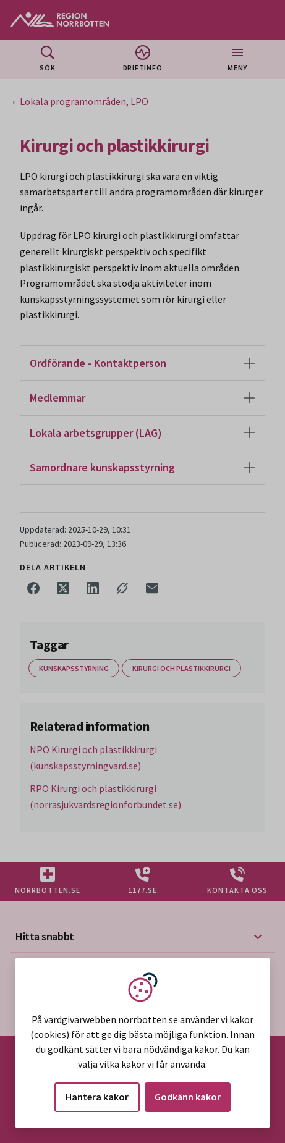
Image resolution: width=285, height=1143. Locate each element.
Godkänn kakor (188, 1096)
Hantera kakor (97, 1096)
